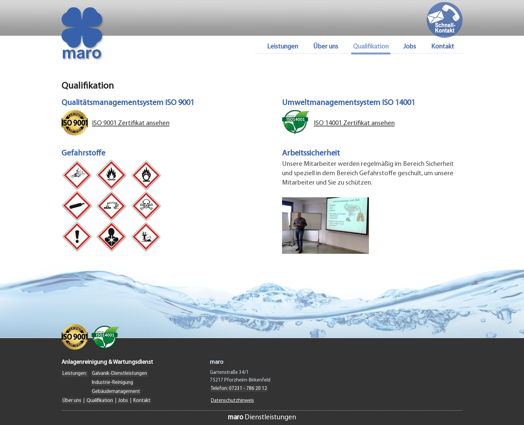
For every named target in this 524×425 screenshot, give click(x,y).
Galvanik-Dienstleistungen (119, 373)
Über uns (325, 47)
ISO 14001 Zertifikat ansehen (354, 123)
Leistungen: (74, 373)
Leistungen (282, 47)
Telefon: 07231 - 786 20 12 (239, 388)
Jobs (409, 47)
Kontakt (442, 47)
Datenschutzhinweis (232, 400)
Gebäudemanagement (116, 391)
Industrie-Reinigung (112, 382)
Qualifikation (100, 400)
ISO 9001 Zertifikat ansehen (130, 123)
